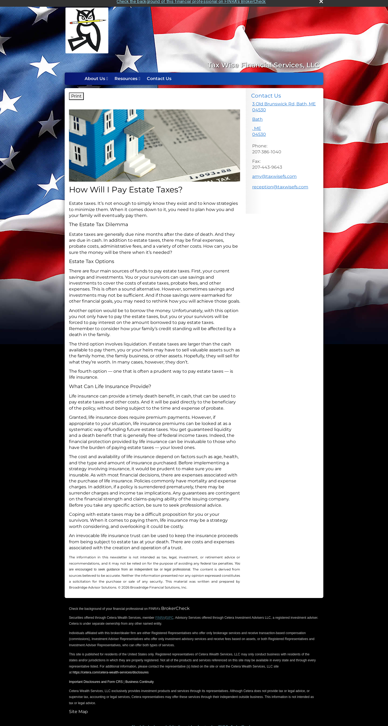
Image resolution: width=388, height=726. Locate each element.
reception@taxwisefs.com (280, 183)
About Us (95, 75)
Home (75, 75)
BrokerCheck (175, 604)
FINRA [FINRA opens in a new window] (160, 614)
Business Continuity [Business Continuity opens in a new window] (139, 678)
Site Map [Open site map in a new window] (78, 708)
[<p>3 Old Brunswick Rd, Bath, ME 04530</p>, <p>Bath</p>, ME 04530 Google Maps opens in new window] (284, 117)
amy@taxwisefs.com (274, 173)
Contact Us (159, 75)
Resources (126, 75)
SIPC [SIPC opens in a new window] (170, 614)
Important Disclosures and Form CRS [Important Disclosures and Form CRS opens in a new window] (96, 678)
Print (76, 92)
